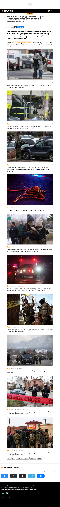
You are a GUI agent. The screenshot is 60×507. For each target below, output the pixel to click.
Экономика (17, 472)
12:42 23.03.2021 (11, 24)
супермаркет (33, 458)
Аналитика (39, 472)
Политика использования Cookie (26, 487)
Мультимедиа (19, 458)
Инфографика (53, 472)
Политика (26, 472)
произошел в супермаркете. (22, 42)
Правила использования (13, 485)
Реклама (27, 485)
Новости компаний (42, 485)
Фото (13, 458)
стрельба (39, 458)
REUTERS (14, 165)
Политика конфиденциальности (9, 487)
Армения (10, 472)
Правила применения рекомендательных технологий (14, 489)
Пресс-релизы (33, 485)
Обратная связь (32, 489)
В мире (8, 458)
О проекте (3, 485)
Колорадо (26, 458)
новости (3, 472)
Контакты (22, 485)
